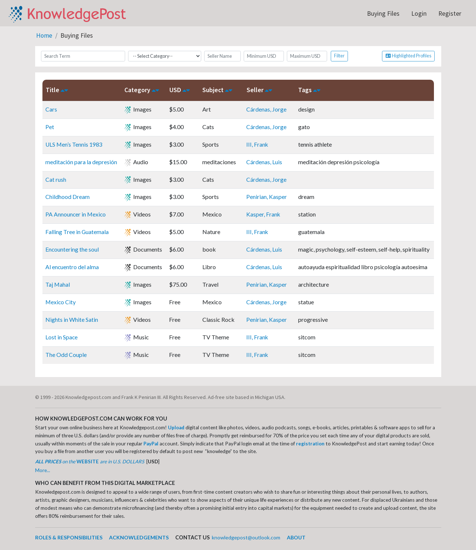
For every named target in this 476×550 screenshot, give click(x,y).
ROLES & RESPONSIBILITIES (69, 537)
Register (449, 14)
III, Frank (258, 143)
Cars (51, 108)
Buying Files (383, 14)
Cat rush (55, 179)
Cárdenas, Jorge (267, 108)
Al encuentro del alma (72, 266)
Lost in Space (61, 337)
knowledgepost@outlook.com (248, 537)
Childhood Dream (67, 196)
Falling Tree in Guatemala (77, 231)
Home (44, 35)
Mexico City (60, 301)
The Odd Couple (66, 354)
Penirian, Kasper (267, 196)
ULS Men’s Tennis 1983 (74, 143)
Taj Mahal (57, 284)
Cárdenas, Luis (264, 161)
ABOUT (299, 537)
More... (42, 470)
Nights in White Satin (71, 319)
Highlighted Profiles (408, 56)
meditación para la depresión (81, 161)
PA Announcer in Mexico (76, 214)
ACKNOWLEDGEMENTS (140, 537)
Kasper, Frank (264, 214)
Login (419, 14)
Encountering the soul (72, 249)
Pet (49, 126)
